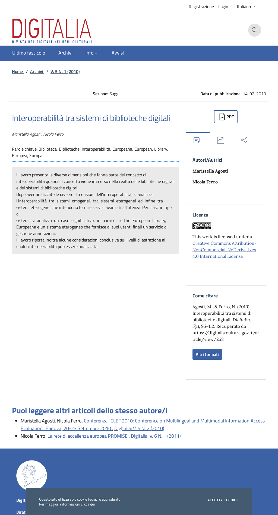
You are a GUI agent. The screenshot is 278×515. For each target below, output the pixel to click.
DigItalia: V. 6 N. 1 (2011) (156, 436)
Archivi (37, 71)
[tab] (198, 140)
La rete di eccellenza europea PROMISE (88, 436)
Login (223, 6)
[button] (247, 6)
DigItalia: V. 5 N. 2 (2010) (139, 428)
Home (18, 71)
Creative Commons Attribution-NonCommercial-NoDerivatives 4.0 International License (224, 249)
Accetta (223, 500)
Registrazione (201, 6)
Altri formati (207, 354)
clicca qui (88, 504)
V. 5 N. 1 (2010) (65, 71)
